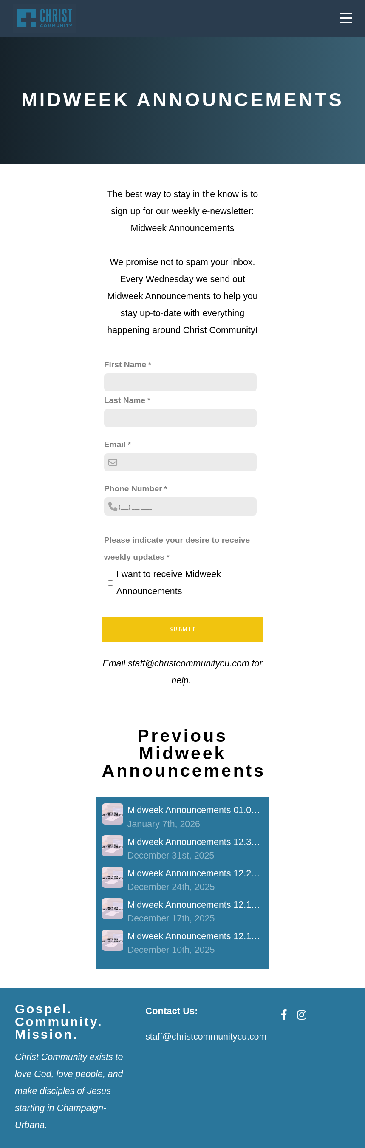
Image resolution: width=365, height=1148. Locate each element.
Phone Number (133, 488)
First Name (125, 364)
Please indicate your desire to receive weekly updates (177, 548)
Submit (182, 629)
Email (115, 444)
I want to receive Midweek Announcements (168, 582)
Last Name (124, 400)
